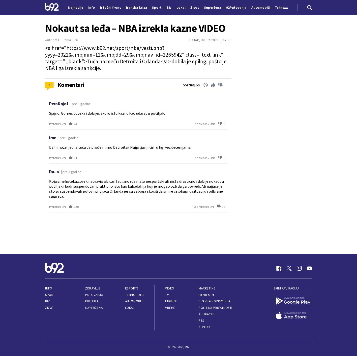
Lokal (130, 308)
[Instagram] (299, 268)
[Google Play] (293, 301)
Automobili (134, 301)
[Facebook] (278, 268)
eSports (132, 288)
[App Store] (293, 316)
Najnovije (75, 7)
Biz (47, 301)
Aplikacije (207, 314)
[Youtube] (309, 268)
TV (167, 295)
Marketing (207, 288)
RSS (201, 321)
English (171, 301)
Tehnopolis (134, 295)
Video (169, 288)
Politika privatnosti (215, 308)
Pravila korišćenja (214, 301)
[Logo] (52, 7)
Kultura (91, 301)
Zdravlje (92, 288)
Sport (50, 295)
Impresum (206, 295)
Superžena (94, 308)
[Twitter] (289, 268)
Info (48, 288)
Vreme (170, 308)
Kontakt (205, 327)
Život (49, 308)
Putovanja (94, 295)
